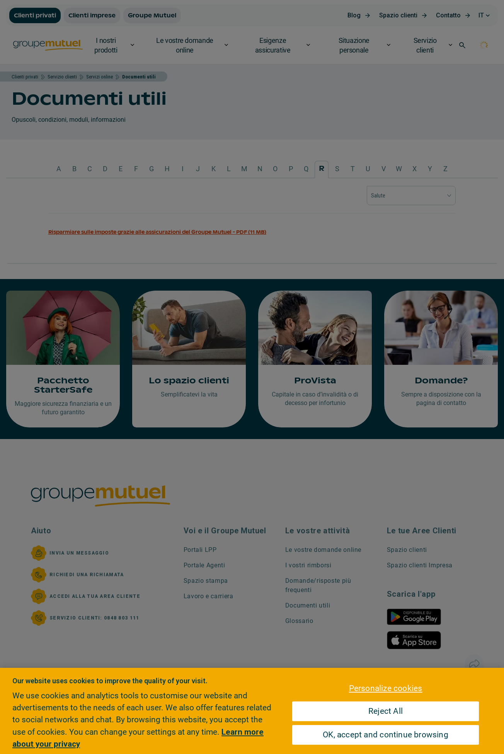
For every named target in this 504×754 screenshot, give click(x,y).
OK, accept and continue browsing (385, 735)
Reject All (385, 711)
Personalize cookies (385, 688)
